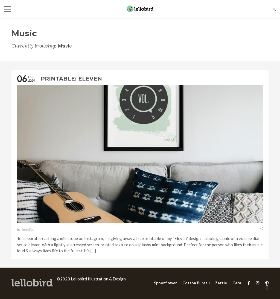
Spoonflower (165, 282)
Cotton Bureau (196, 282)
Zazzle (221, 282)
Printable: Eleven (71, 78)
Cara (236, 282)
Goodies (28, 229)
